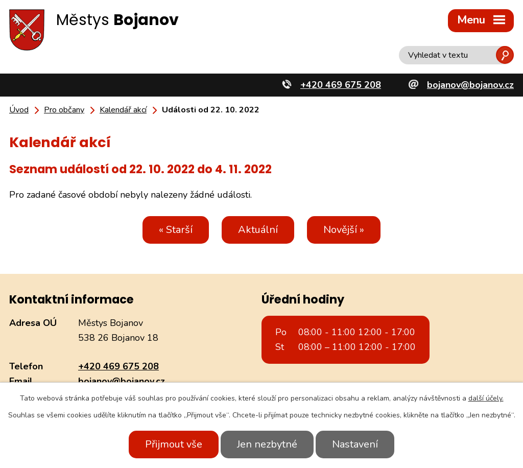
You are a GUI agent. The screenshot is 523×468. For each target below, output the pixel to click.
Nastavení (355, 444)
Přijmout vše (173, 444)
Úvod (19, 109)
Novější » (343, 230)
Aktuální (258, 230)
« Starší (176, 230)
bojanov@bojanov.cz (121, 381)
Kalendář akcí (123, 109)
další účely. (486, 398)
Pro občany (64, 109)
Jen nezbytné (267, 444)
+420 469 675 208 (118, 366)
